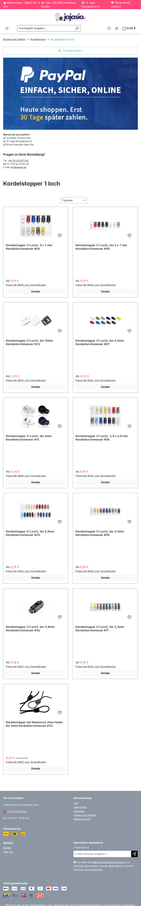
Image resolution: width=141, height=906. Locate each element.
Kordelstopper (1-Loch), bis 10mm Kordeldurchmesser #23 (29, 342)
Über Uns (8, 851)
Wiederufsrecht (82, 819)
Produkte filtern (70, 50)
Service (8, 842)
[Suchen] (77, 28)
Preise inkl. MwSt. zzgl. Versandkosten (26, 285)
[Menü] (7, 28)
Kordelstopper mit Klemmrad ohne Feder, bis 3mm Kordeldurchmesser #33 (34, 724)
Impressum (79, 811)
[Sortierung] (73, 200)
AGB (76, 803)
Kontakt (7, 847)
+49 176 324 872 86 (18, 160)
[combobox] (45, 28)
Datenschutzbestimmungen (108, 862)
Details (35, 291)
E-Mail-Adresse (82, 847)
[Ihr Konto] (117, 28)
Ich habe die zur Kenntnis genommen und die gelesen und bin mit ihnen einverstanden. (104, 866)
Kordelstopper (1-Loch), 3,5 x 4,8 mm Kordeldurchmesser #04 (102, 437)
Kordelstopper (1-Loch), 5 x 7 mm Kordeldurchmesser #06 (29, 247)
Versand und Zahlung (85, 815)
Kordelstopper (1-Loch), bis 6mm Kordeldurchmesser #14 (29, 437)
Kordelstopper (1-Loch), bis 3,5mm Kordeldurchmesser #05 (100, 533)
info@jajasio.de (18, 167)
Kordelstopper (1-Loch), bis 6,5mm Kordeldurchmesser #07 (100, 342)
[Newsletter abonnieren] (134, 854)
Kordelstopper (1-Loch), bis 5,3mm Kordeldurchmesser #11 (100, 628)
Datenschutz (80, 807)
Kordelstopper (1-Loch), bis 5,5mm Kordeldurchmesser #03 (30, 533)
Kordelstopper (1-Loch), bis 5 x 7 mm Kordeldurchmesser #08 (101, 247)
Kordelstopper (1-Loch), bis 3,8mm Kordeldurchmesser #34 (30, 628)
